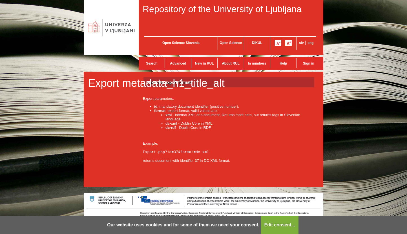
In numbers (257, 63)
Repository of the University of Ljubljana (222, 9)
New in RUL (204, 63)
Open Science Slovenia (181, 43)
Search (151, 63)
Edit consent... (279, 224)
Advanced (178, 63)
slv (301, 43)
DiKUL (257, 43)
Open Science (231, 43)
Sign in (308, 63)
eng (310, 43)
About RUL (231, 63)
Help (283, 63)
